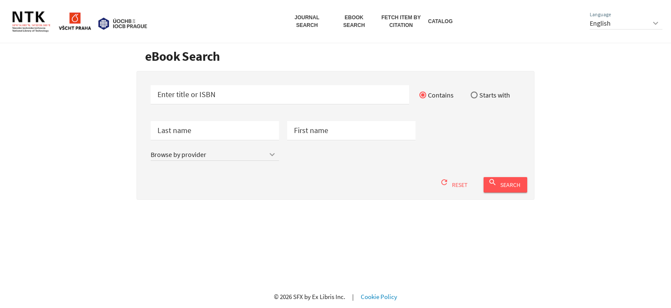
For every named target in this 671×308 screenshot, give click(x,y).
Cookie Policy (379, 297)
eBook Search (354, 21)
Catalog (440, 21)
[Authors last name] (215, 130)
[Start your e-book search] (280, 94)
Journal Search (306, 21)
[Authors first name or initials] (351, 130)
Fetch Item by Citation (401, 21)
